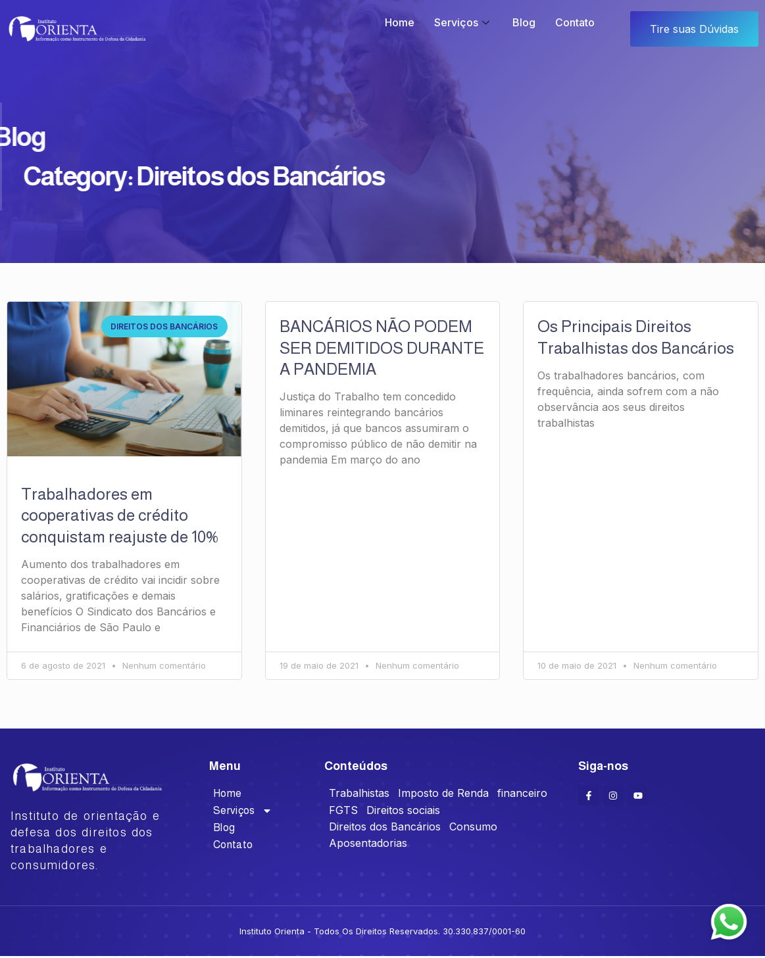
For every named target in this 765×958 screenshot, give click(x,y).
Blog (523, 22)
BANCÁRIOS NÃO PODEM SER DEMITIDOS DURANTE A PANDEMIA (382, 347)
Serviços (463, 22)
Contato (575, 22)
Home (399, 22)
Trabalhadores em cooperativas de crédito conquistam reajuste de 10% (119, 515)
